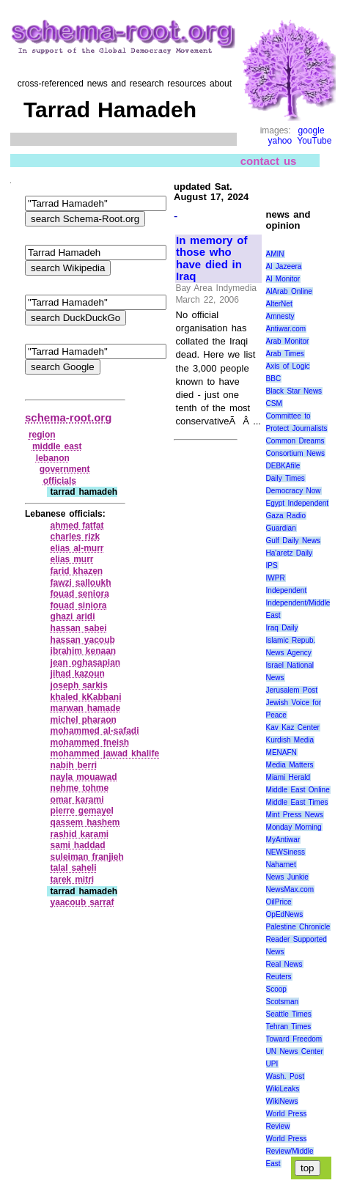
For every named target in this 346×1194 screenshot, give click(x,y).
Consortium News (295, 453)
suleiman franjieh (87, 857)
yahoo (280, 141)
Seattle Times (289, 1014)
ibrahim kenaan (84, 651)
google (311, 130)
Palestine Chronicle (298, 927)
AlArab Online (289, 291)
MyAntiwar (283, 840)
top (307, 1167)
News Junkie (287, 877)
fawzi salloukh (81, 583)
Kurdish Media (290, 740)
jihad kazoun (78, 673)
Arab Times (285, 354)
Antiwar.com (286, 329)
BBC (273, 379)
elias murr (72, 559)
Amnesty (280, 316)
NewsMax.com (290, 889)
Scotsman (282, 1002)
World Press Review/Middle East (290, 1151)
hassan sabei (79, 628)
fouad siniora (79, 605)
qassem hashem (85, 822)
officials (59, 481)
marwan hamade (86, 708)
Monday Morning (294, 827)
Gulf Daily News (293, 541)
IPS (272, 565)
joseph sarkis (79, 685)
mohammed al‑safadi (95, 731)
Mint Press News (294, 815)
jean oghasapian (86, 662)
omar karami (77, 800)
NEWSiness (285, 852)
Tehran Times (289, 1026)
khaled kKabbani (86, 697)
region (42, 435)
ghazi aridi (73, 616)
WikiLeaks (283, 1089)
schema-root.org (68, 417)
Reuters (279, 977)
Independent (286, 590)
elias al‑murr (77, 548)
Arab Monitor (287, 341)
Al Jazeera (284, 266)
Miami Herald (288, 777)
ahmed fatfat (77, 525)
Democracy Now (293, 491)
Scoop (276, 989)
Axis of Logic (288, 366)
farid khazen (77, 571)
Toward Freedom (294, 1039)
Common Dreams (295, 441)
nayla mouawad (84, 777)
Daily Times (285, 478)
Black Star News (294, 391)
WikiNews (282, 1101)
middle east (57, 446)
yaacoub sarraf (82, 902)
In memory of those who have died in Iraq (211, 259)
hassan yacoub (83, 640)
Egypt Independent (297, 503)
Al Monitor (283, 279)
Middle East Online (298, 790)
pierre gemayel (82, 811)
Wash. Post (285, 1076)
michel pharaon (84, 720)
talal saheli (74, 868)
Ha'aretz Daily (289, 553)
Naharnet (281, 865)
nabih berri (74, 765)
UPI (272, 1064)
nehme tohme (80, 788)
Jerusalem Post (292, 690)
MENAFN (281, 752)
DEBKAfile (283, 466)
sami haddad (78, 845)
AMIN (275, 254)
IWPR (275, 578)
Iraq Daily (282, 628)
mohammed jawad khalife (105, 753)
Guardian (281, 528)
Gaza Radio (286, 516)
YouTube (314, 141)
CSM (274, 403)
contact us (268, 160)
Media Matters (290, 765)
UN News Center (294, 1051)
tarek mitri (73, 879)
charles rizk (75, 536)
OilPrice (279, 902)
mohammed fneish (90, 742)
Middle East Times (297, 802)
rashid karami (80, 834)
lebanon (53, 458)
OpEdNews (284, 914)
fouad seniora (80, 594)
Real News (284, 964)
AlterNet (279, 304)
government (65, 469)
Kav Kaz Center (293, 727)
